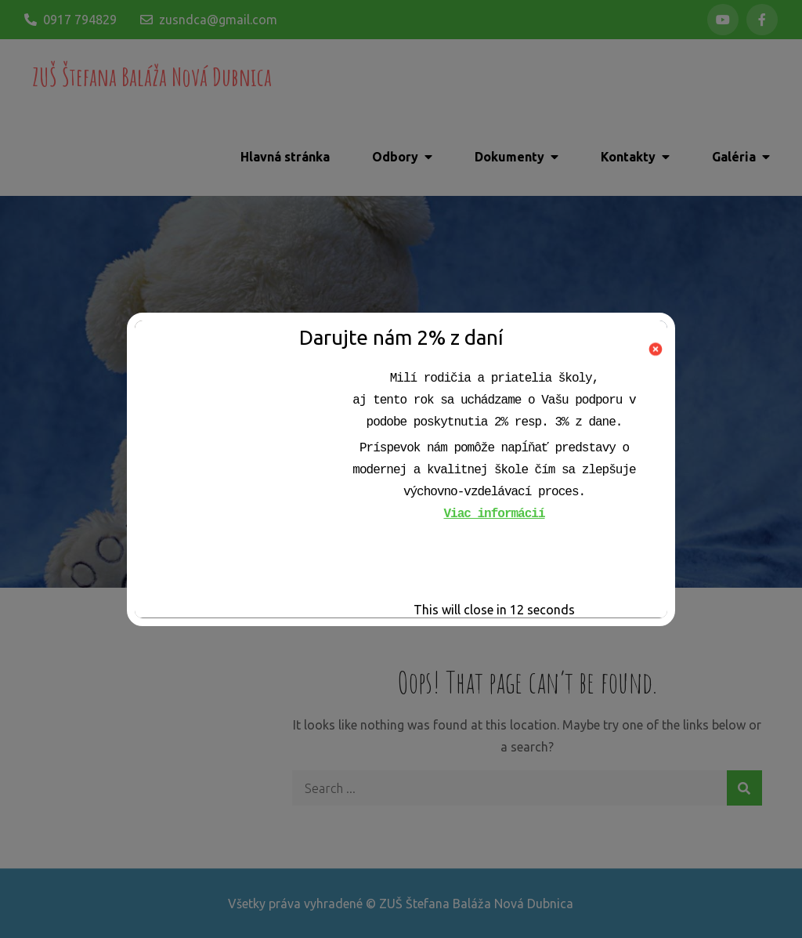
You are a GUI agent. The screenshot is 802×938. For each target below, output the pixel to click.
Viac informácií (493, 514)
